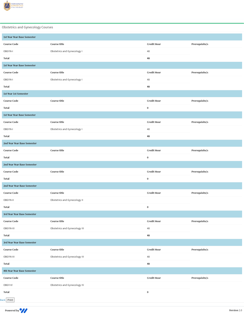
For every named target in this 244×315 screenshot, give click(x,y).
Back (2, 300)
